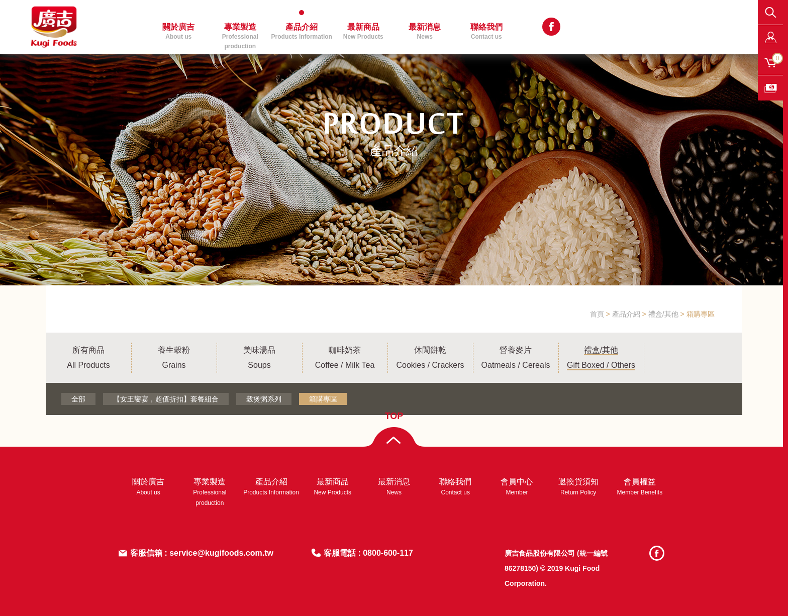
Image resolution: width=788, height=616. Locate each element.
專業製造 (240, 36)
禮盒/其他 (663, 314)
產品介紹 (301, 31)
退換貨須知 (578, 486)
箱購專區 (700, 314)
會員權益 (640, 486)
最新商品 (363, 31)
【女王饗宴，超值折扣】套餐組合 (166, 399)
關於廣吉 (178, 31)
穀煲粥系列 (263, 399)
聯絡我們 (486, 31)
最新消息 (425, 31)
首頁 (597, 314)
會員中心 (517, 486)
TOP (394, 416)
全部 (78, 399)
